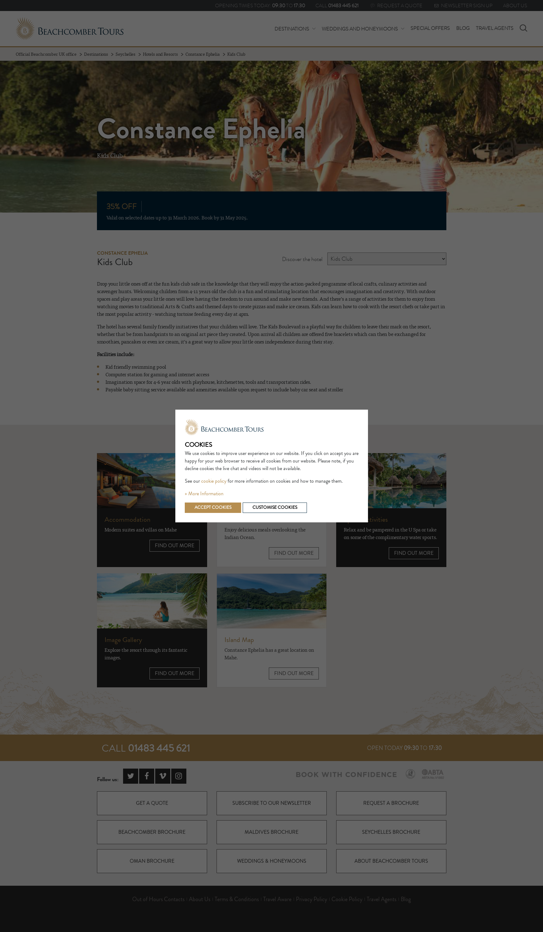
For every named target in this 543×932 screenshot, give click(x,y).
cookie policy (213, 481)
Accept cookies (213, 507)
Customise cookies (274, 507)
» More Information (204, 493)
